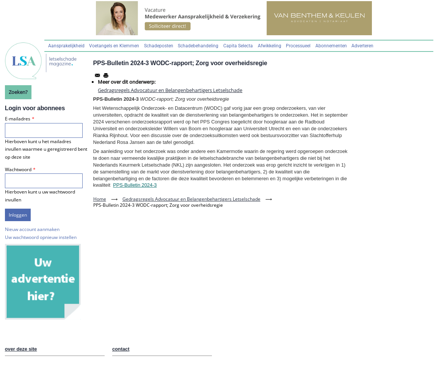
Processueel (298, 45)
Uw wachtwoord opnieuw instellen (41, 237)
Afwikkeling (269, 45)
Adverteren (362, 45)
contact (121, 349)
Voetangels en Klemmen (114, 45)
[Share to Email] (97, 75)
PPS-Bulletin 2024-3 (135, 185)
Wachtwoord (18, 169)
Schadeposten (158, 45)
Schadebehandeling (198, 45)
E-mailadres (17, 118)
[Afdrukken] (105, 75)
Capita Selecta (238, 45)
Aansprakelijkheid (66, 45)
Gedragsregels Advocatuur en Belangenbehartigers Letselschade (170, 90)
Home (99, 199)
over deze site (21, 349)
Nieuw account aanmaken (32, 229)
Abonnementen (331, 45)
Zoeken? (18, 92)
